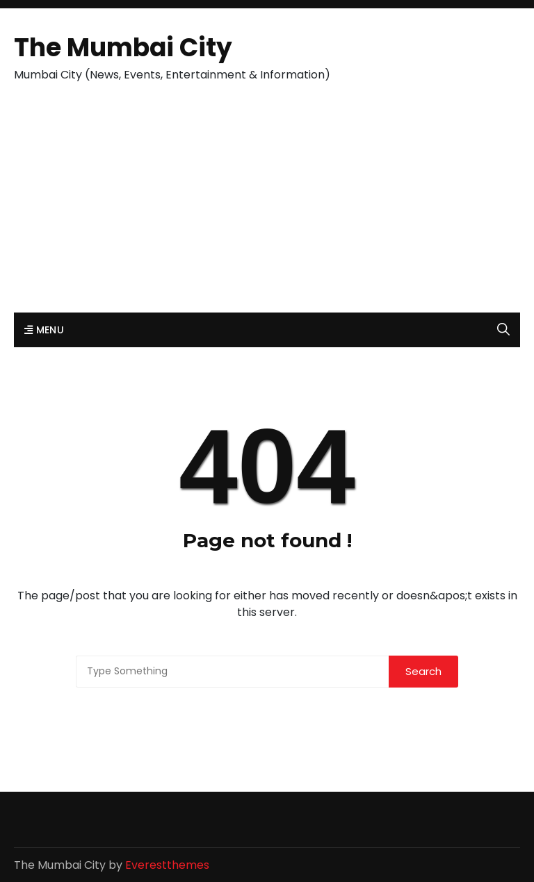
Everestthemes (167, 865)
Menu (44, 330)
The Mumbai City (123, 47)
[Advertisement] (267, 208)
